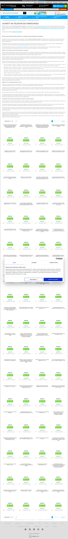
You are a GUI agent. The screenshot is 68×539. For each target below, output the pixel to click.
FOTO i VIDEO (40, 9)
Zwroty (35, 2)
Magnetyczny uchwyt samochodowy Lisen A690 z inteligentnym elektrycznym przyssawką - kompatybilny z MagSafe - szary (26, 361)
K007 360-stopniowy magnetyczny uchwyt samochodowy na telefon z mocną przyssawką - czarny (26, 230)
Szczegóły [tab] (34, 262)
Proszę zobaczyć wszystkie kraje (23, 526)
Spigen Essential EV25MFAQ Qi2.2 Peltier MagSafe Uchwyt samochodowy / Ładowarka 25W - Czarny (10, 438)
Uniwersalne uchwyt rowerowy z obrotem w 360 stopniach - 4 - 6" (42, 308)
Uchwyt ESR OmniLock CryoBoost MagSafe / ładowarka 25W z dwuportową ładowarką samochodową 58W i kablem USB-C (42, 230)
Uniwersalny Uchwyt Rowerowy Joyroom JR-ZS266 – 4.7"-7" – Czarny (10, 386)
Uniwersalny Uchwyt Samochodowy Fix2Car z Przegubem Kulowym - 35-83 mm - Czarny (58, 204)
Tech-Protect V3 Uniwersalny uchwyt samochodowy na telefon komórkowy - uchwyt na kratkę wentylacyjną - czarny (42, 178)
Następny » (63, 121)
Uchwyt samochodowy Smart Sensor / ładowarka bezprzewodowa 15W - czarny (58, 177)
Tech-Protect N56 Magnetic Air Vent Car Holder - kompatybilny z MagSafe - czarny (26, 438)
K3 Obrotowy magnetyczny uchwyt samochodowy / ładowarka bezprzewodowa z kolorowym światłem (58, 230)
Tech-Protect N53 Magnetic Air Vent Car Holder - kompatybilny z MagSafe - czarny (58, 360)
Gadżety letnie (63, 9)
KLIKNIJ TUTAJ (43, 0)
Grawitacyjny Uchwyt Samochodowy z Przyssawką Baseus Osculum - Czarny (26, 151)
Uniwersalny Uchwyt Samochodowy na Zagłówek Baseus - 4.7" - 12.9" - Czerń (10, 203)
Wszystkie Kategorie (8, 9)
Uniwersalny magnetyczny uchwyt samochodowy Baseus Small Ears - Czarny (58, 308)
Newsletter (61, 2)
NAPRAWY (34, 9)
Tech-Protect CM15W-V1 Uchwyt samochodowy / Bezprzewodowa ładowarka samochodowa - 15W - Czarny (42, 334)
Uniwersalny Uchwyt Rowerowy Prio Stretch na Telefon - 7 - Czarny (26, 490)
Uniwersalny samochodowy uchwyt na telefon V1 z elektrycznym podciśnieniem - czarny (10, 178)
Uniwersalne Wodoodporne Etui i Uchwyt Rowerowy (10, 412)
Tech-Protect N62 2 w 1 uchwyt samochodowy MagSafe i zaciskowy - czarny (10, 334)
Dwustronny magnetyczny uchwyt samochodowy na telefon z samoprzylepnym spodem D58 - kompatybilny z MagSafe (58, 413)
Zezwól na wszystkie (53, 279)
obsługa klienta (18, 523)
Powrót (4, 20)
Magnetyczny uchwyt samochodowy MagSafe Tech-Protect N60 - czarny (42, 386)
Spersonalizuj (34, 279)
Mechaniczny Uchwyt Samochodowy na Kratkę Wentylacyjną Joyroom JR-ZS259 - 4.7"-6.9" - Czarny (58, 386)
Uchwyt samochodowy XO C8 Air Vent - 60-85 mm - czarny (10, 464)
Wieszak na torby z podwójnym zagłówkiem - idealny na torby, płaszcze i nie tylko (42, 491)
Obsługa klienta (41, 2)
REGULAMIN (55, 526)
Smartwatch (55, 9)
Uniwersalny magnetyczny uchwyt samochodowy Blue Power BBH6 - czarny (26, 412)
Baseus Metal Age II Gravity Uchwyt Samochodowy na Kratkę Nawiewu (10, 360)
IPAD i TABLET (28, 9)
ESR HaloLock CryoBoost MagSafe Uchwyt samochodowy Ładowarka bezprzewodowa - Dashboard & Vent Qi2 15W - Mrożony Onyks (10, 308)
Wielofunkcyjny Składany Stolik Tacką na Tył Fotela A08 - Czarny (58, 334)
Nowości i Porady (37, 526)
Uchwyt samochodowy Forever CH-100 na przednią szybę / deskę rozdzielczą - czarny (10, 491)
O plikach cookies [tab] (53, 262)
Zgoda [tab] (14, 262)
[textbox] (14, 13)
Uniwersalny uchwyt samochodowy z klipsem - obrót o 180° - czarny (26, 177)
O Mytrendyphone (48, 2)
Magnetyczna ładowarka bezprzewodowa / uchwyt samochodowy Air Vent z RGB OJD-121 (58, 125)
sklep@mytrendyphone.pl (48, 519)
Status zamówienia (44, 5)
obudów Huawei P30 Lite (54, 28)
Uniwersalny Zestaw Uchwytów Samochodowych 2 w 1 (42, 464)
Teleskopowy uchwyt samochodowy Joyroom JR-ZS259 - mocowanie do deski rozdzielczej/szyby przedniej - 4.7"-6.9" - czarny (58, 439)
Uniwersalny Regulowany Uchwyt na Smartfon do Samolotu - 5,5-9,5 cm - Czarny (58, 256)
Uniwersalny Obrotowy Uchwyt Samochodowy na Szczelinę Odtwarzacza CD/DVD (26, 465)
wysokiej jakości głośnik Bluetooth (41, 27)
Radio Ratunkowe (48, 9)
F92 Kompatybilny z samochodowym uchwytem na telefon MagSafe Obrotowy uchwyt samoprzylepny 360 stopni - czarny (26, 204)
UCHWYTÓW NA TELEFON (17, 31)
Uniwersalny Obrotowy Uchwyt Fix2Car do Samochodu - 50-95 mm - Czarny (26, 256)
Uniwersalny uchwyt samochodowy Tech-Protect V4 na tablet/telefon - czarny (42, 151)
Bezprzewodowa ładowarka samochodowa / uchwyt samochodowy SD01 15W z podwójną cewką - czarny (26, 386)
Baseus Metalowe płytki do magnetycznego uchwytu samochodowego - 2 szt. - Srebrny (26, 308)
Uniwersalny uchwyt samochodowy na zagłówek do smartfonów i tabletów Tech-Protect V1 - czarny (42, 256)
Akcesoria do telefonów (19, 9)
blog (62, 523)
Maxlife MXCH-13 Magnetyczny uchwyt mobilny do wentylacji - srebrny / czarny (58, 151)
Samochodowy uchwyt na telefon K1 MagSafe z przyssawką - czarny (10, 151)
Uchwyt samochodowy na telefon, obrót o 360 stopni (42, 438)
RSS (12, 526)
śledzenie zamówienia (30, 523)
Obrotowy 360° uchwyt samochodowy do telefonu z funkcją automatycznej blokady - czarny (10, 256)
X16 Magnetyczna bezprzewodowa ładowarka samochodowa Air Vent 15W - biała (58, 491)
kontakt (46, 526)
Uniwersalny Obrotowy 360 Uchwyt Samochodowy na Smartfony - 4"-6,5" (42, 203)
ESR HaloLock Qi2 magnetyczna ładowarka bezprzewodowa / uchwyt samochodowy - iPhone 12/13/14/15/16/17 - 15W (26, 126)
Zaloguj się (42, 6)
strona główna (7, 523)
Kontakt (66, 2)
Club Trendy (55, 2)
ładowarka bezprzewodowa (23, 44)
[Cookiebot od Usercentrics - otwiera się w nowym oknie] (56, 259)
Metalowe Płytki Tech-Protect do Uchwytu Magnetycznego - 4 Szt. (42, 360)
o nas (39, 523)
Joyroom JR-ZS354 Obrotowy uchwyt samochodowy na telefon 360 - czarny (10, 229)
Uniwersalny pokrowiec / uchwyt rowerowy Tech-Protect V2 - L (42, 412)
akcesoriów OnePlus (45, 28)
